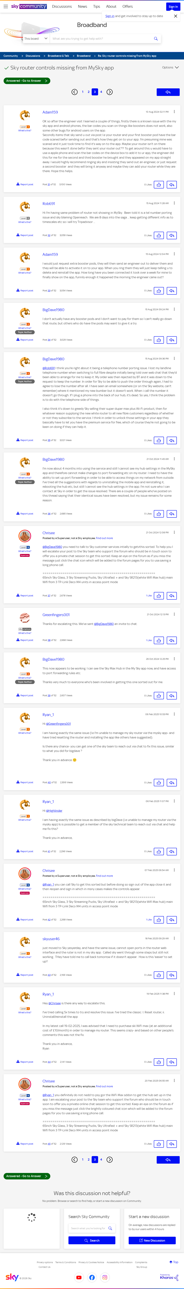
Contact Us (44, 1267)
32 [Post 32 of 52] (49, 235)
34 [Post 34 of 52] (49, 339)
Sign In (173, 6)
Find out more (104, 538)
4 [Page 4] (101, 92)
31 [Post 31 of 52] (49, 184)
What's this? (24, 130)
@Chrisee (55, 1003)
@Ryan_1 (48, 884)
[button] (174, 111)
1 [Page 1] (82, 92)
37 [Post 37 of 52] (49, 595)
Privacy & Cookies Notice (91, 1262)
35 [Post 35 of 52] (49, 440)
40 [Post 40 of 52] (49, 782)
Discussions (62, 6)
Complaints (141, 1262)
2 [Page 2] (88, 92)
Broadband (92, 24)
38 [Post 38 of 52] (49, 640)
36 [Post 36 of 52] (49, 513)
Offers (128, 6)
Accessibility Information (120, 1262)
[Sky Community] (29, 6)
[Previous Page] (74, 92)
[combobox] (100, 38)
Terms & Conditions (65, 1262)
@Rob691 (49, 368)
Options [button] (167, 67)
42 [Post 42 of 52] (49, 919)
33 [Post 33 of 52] (49, 290)
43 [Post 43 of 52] (49, 975)
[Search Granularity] (36, 38)
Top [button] (175, 1262)
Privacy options (45, 1262)
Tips (96, 6)
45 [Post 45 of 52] (49, 1143)
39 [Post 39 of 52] (49, 695)
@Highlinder (54, 810)
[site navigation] (6, 6)
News (82, 6)
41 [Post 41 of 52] (49, 851)
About (111, 6)
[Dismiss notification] (176, 16)
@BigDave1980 (52, 547)
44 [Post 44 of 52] (49, 1062)
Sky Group (141, 1267)
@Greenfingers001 (58, 724)
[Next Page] (109, 92)
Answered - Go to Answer (27, 81)
